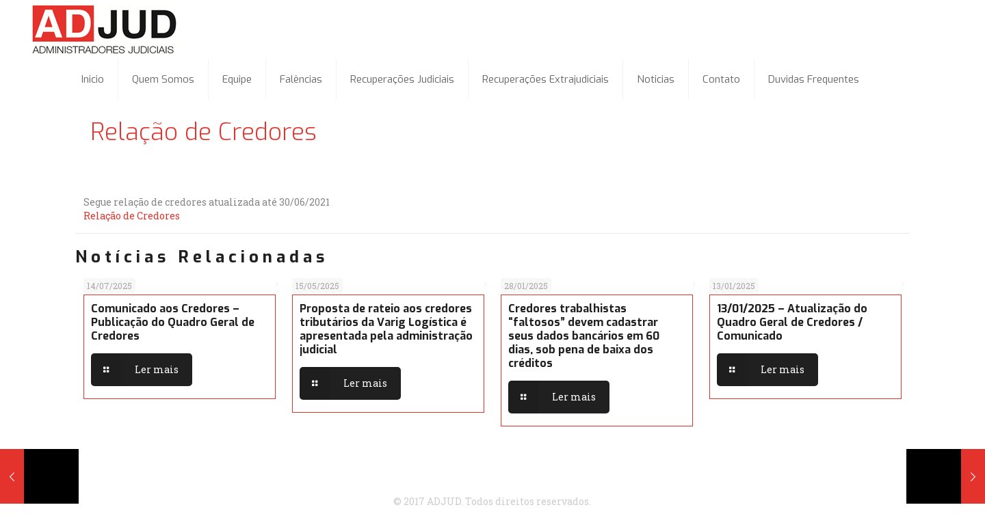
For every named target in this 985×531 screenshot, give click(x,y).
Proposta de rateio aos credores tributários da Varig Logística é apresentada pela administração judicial (386, 329)
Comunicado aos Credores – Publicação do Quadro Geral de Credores (172, 322)
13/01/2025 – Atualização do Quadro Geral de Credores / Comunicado (792, 322)
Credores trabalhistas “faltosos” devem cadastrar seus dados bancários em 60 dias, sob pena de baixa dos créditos (583, 335)
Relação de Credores (131, 215)
